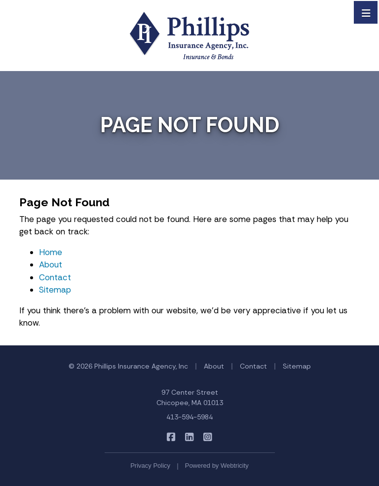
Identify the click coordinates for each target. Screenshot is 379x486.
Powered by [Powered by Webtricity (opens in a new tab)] (217, 465)
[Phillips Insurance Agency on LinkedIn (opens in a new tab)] (190, 437)
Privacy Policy (150, 465)
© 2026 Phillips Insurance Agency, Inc (128, 366)
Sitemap (55, 289)
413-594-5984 (189, 416)
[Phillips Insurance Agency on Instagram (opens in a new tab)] (208, 437)
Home (50, 252)
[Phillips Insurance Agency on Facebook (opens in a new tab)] (171, 437)
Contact (55, 277)
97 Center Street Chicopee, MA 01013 (189, 397)
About (50, 264)
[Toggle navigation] (366, 12)
